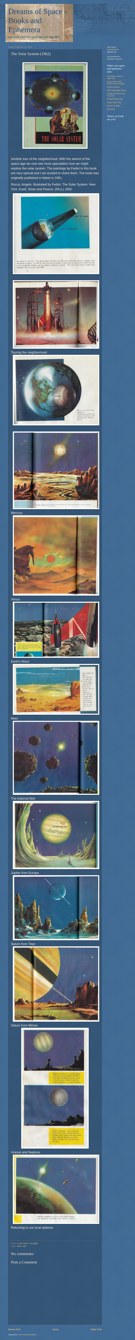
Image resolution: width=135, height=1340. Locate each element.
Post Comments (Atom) (27, 1335)
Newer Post (14, 1329)
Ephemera (111, 109)
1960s (19, 1246)
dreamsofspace (113, 49)
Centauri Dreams (113, 87)
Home (55, 1329)
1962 (24, 1246)
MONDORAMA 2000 (115, 99)
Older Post (96, 1329)
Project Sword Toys (114, 102)
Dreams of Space (113, 106)
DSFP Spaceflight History (116, 90)
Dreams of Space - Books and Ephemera (37, 20)
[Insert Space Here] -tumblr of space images (116, 83)
